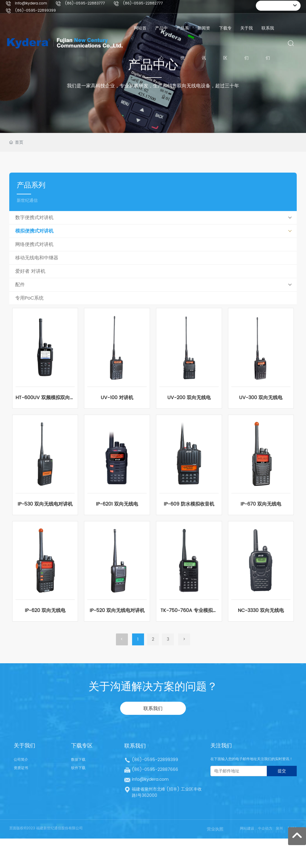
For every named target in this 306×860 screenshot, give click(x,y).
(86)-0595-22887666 (155, 769)
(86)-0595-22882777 (143, 3)
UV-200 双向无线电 (189, 398)
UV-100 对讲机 (117, 398)
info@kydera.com (31, 3)
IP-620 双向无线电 (45, 610)
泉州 (279, 828)
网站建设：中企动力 (256, 828)
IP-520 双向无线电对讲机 (117, 610)
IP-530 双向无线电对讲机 (45, 504)
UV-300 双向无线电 (260, 398)
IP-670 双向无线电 (261, 504)
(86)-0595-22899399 (35, 10)
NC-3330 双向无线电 (261, 610)
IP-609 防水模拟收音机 (189, 504)
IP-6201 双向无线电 (117, 504)
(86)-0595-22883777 (85, 3)
